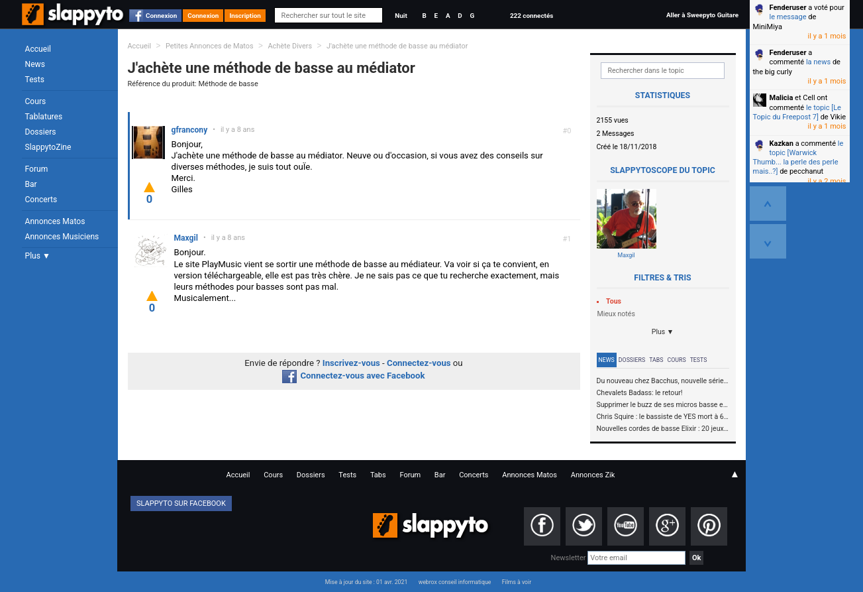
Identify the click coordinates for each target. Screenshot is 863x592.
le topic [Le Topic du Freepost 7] (797, 112)
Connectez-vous (419, 363)
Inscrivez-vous (351, 363)
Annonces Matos (55, 221)
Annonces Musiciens (62, 236)
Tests (34, 79)
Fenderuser (788, 7)
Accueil (38, 49)
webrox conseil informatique (455, 582)
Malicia (781, 97)
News (35, 64)
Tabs (656, 360)
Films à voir (516, 582)
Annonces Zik (593, 475)
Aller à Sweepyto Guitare (702, 15)
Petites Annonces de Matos (210, 46)
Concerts (41, 199)
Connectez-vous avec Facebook (353, 376)
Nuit (401, 15)
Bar (31, 184)
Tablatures (44, 116)
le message (788, 17)
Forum (36, 169)
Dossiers (40, 132)
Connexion (161, 15)
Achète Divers (290, 46)
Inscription (245, 15)
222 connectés (531, 15)
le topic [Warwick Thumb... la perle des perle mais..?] (798, 157)
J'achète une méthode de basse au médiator (397, 46)
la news (818, 62)
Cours (35, 101)
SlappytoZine (48, 147)
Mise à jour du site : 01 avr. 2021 (366, 582)
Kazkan (781, 143)
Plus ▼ (37, 256)
